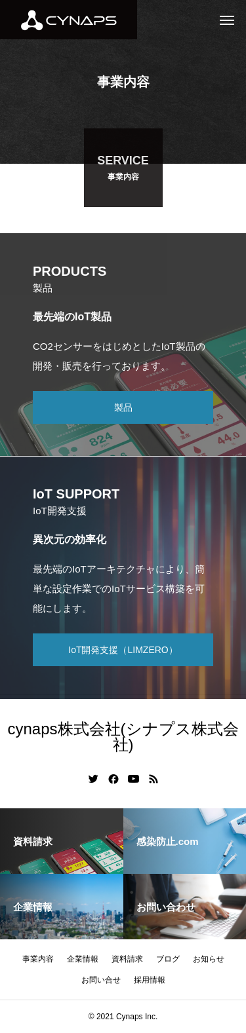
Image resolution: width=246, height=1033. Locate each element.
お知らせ (208, 959)
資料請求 (127, 959)
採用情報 (149, 980)
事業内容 (38, 959)
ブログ (168, 959)
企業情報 (82, 959)
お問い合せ (101, 980)
